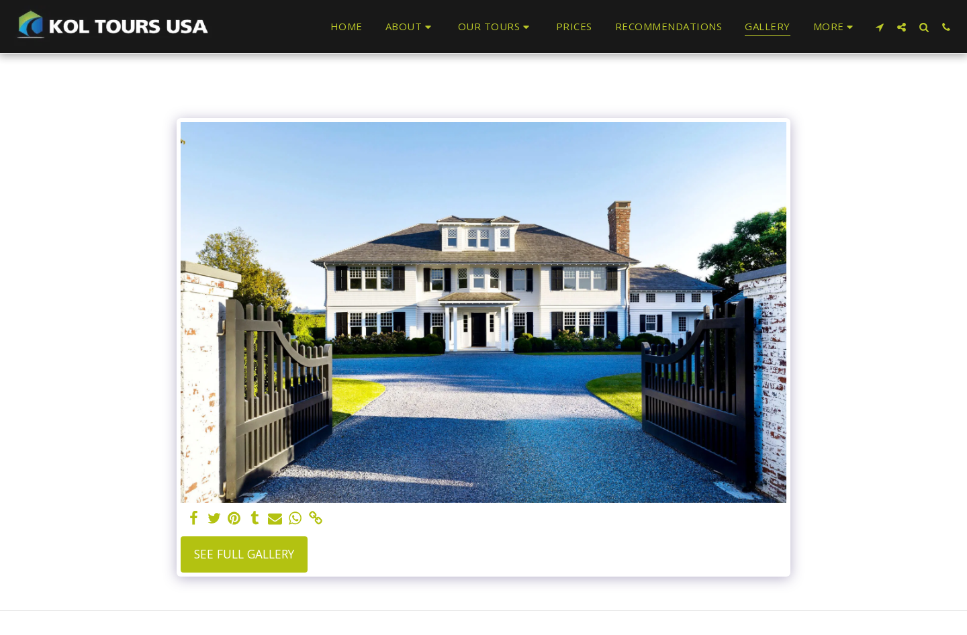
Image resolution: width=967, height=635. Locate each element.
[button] (410, 26)
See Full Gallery (244, 554)
